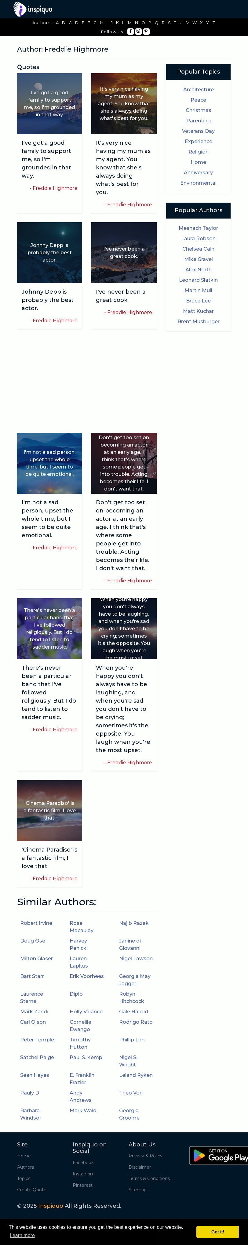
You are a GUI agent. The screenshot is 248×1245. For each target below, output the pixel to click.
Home (198, 162)
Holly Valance (86, 1012)
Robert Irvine (36, 923)
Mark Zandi (34, 1012)
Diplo (76, 994)
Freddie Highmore (55, 188)
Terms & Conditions (149, 1178)
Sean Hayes (34, 1075)
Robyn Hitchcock (131, 997)
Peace (198, 100)
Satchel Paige (37, 1057)
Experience (198, 141)
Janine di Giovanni (130, 944)
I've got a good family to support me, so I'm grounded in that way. (46, 159)
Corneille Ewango (80, 1025)
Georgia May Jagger (135, 979)
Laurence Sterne (31, 997)
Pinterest (83, 1185)
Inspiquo (50, 1206)
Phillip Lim (132, 1040)
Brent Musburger (198, 321)
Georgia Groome (129, 1114)
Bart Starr (32, 976)
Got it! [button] (217, 1231)
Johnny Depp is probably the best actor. (48, 300)
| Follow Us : (112, 31)
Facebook (83, 1162)
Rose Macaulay (81, 926)
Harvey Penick (78, 944)
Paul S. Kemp (86, 1057)
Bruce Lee (198, 301)
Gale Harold (133, 1012)
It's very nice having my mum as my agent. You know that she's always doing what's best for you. (123, 167)
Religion (198, 152)
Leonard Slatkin (198, 280)
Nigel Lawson (136, 958)
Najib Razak (134, 923)
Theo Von (131, 1093)
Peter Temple (37, 1040)
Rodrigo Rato (136, 1022)
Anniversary (198, 173)
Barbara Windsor (30, 1114)
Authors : (42, 22)
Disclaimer (140, 1167)
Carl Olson (33, 1022)
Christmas (198, 110)
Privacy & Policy (145, 1156)
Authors (25, 1167)
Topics (23, 1178)
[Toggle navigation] (226, 9)
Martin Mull (198, 290)
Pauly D (29, 1093)
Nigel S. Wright (128, 1061)
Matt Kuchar (198, 311)
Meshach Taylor (198, 228)
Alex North (198, 270)
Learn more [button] (22, 1235)
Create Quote (31, 1190)
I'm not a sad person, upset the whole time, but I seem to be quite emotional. (47, 519)
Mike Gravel (198, 259)
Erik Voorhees (87, 976)
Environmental (198, 183)
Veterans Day (198, 131)
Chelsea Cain (198, 249)
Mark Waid (83, 1110)
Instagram (84, 1174)
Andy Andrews (81, 1096)
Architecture (198, 89)
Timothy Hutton (80, 1043)
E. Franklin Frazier (82, 1078)
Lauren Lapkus (79, 962)
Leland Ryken (136, 1075)
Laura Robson (198, 238)
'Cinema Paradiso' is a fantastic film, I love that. (49, 858)
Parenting (198, 121)
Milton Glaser (36, 958)
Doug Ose (32, 941)
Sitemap (138, 1190)
